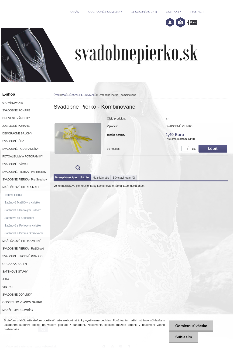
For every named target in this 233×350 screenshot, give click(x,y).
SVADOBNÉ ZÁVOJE (15, 164)
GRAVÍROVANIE (12, 102)
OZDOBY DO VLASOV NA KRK (22, 302)
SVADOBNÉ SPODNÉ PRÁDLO (22, 256)
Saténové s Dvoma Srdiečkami (23, 233)
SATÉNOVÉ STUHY (14, 271)
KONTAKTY (173, 11)
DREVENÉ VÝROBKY (16, 118)
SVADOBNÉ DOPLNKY (17, 294)
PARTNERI (197, 11)
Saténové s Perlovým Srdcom (22, 210)
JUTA (5, 279)
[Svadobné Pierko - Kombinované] (78, 143)
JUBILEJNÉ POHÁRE (16, 125)
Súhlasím (183, 337)
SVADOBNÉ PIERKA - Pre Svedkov (24, 179)
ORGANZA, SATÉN (14, 264)
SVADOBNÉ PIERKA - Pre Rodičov (24, 171)
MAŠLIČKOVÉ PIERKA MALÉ (21, 187)
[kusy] (185, 148)
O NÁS (74, 11)
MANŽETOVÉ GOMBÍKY (18, 310)
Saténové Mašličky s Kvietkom (23, 202)
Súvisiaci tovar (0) (124, 177)
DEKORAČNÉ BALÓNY (17, 133)
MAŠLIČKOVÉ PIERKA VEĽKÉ (21, 241)
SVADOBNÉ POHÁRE (16, 110)
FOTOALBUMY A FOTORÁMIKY (22, 156)
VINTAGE (8, 287)
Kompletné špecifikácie (72, 177)
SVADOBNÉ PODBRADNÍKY (20, 148)
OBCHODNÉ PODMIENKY (105, 11)
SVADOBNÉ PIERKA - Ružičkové (23, 248)
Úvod (57, 94)
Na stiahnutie (101, 177)
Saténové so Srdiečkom (19, 218)
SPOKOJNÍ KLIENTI (144, 11)
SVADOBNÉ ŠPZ (13, 141)
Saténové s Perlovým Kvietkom (23, 225)
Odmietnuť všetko (191, 326)
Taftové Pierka (13, 195)
